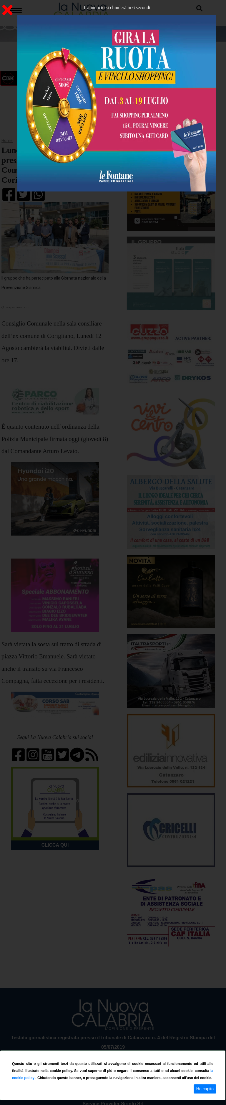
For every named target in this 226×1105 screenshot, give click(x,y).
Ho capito (205, 1088)
